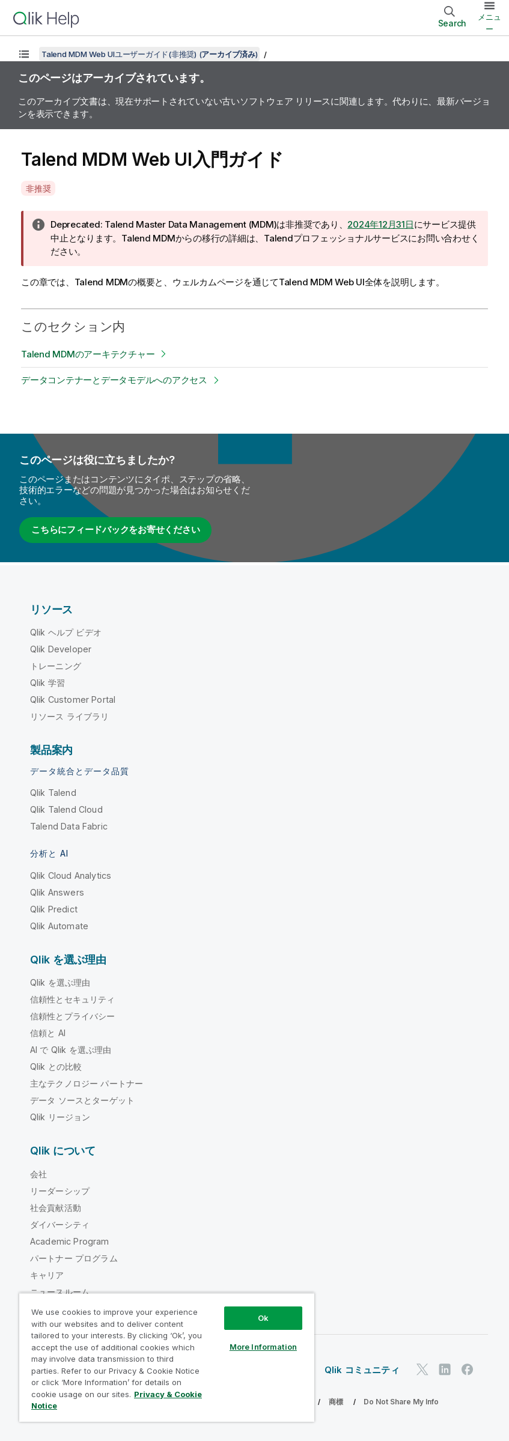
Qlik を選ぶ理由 (60, 982)
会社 (38, 1174)
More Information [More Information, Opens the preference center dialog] (263, 1347)
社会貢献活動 (55, 1208)
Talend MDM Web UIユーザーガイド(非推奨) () (149, 54)
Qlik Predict (54, 909)
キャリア (47, 1275)
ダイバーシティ (60, 1224)
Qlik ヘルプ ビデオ (66, 632)
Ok (263, 1318)
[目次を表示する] (24, 54)
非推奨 (38, 188)
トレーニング (55, 666)
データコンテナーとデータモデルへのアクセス (114, 380)
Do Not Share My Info (401, 1401)
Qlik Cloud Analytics (70, 875)
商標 (336, 1401)
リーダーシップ (60, 1191)
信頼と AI (48, 1033)
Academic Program (69, 1241)
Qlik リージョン (60, 1117)
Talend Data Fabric (69, 826)
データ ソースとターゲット (82, 1100)
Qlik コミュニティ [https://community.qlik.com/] (362, 1370)
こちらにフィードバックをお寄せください (115, 529)
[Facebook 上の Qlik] (468, 1369)
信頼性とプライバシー (72, 1016)
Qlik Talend (53, 792)
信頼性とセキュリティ (72, 999)
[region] (166, 1357)
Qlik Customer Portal (72, 699)
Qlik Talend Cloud (66, 809)
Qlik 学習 (47, 683)
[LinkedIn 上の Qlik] (445, 1369)
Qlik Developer (60, 649)
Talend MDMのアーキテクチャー (87, 354)
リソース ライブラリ (69, 716)
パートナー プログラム (74, 1258)
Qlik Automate (59, 926)
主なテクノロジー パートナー (86, 1083)
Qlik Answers (57, 892)
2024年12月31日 (380, 224)
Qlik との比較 (56, 1066)
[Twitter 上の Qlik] (422, 1369)
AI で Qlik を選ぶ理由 (70, 1050)
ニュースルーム (60, 1292)
